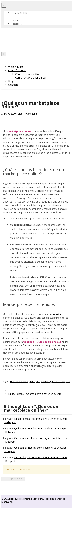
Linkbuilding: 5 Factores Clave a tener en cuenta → (36, 393)
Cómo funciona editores (28, 74)
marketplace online (19, 131)
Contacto (13, 84)
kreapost (35, 381)
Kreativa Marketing (33, 498)
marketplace (58, 381)
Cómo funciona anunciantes (31, 77)
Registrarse (18, 23)
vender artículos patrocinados (42, 341)
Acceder (17, 20)
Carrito (20, 13)
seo (68, 381)
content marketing (19, 381)
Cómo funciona (17, 70)
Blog (10, 81)
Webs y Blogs (15, 66)
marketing (46, 381)
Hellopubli (27, 43)
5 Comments (31, 113)
